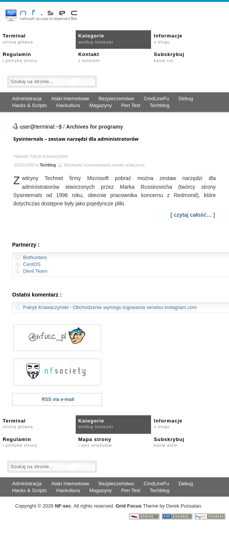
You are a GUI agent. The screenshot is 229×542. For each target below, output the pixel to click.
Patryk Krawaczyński (46, 307)
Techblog (160, 105)
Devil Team (35, 271)
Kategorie (95, 38)
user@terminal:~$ (41, 127)
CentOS (32, 264)
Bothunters (35, 257)
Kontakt (89, 57)
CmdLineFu (156, 98)
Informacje (168, 38)
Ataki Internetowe (70, 98)
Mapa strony (95, 442)
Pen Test (130, 105)
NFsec (63, 506)
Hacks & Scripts (29, 105)
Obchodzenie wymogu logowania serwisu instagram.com (134, 307)
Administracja (27, 98)
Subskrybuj (169, 57)
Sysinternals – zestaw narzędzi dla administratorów (76, 138)
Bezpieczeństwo (116, 98)
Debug (186, 98)
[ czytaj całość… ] (193, 215)
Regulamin (20, 57)
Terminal (18, 38)
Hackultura (68, 105)
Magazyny (100, 105)
